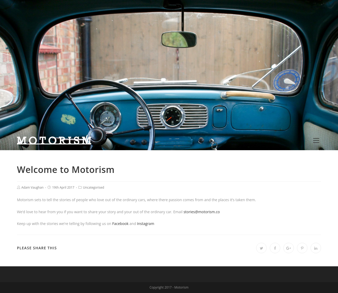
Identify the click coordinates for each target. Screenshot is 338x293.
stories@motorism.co (202, 211)
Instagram (145, 223)
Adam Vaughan (32, 187)
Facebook (120, 223)
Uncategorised (93, 187)
